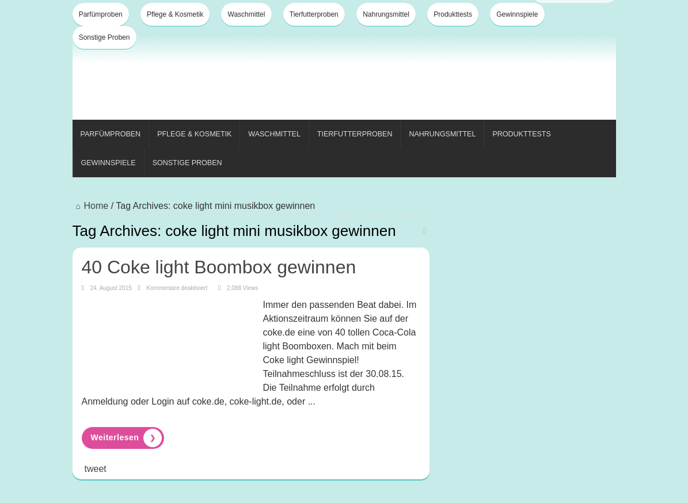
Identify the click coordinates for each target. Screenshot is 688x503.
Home (91, 206)
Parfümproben (101, 14)
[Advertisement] (406, 79)
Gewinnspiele (517, 14)
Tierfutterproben (314, 14)
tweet (96, 469)
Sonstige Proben (104, 37)
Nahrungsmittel (386, 14)
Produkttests (453, 14)
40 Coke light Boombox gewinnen (219, 267)
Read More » (123, 438)
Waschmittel (246, 14)
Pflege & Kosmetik (175, 14)
